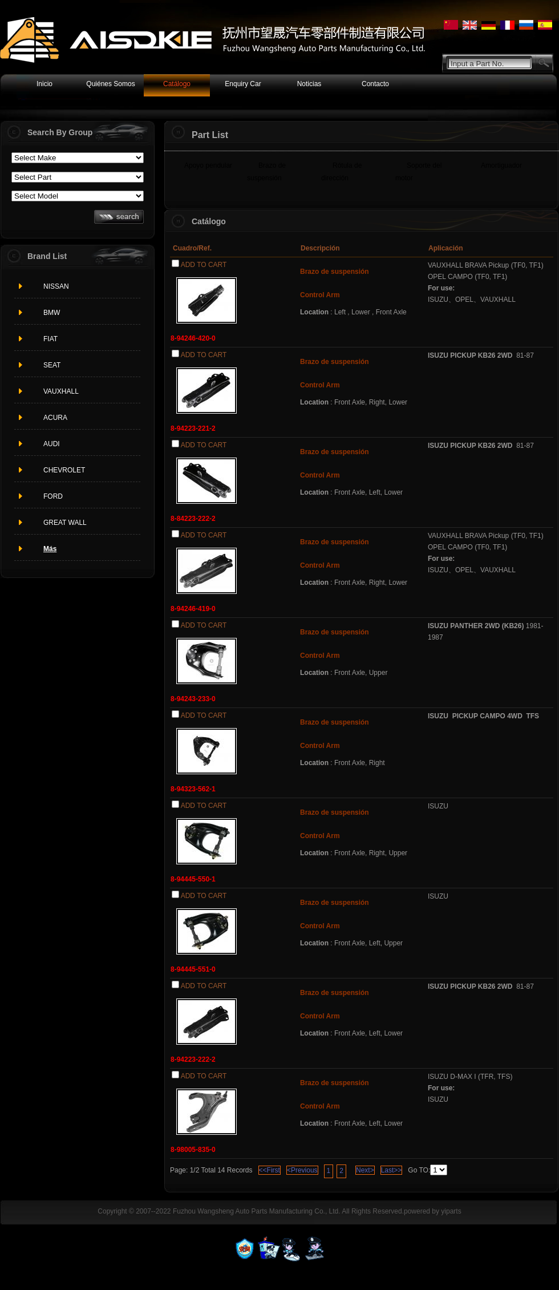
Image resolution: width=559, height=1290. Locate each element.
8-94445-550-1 (193, 879)
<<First (269, 1170)
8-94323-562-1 (193, 789)
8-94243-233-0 (193, 699)
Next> (365, 1170)
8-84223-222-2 (193, 519)
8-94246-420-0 (193, 338)
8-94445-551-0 (193, 969)
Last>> (391, 1170)
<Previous (302, 1170)
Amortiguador (501, 165)
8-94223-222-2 (193, 1059)
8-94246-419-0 (193, 609)
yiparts (451, 1211)
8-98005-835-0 (193, 1150)
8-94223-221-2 (193, 428)
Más (49, 549)
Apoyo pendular (208, 165)
